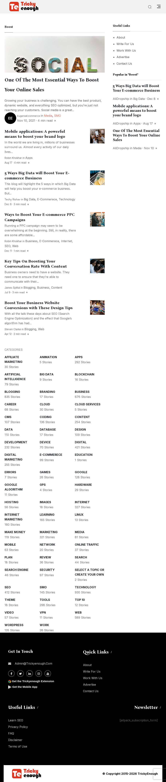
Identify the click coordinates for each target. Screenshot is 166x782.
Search (81, 557)
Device (45, 442)
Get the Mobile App (25, 686)
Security (47, 570)
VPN (43, 612)
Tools (45, 600)
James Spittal (12, 287)
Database (48, 429)
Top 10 (80, 600)
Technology (67, 199)
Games (45, 472)
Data (9, 429)
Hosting (11, 502)
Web (15, 246)
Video (9, 612)
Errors (10, 472)
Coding (46, 417)
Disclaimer (15, 740)
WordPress (14, 625)
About (120, 37)
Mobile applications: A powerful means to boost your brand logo (35, 134)
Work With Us (126, 50)
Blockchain (84, 374)
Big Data (29, 199)
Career (10, 404)
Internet (66, 241)
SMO (57, 115)
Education (83, 455)
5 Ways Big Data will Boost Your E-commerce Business (37, 175)
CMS (8, 417)
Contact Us (124, 63)
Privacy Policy (18, 727)
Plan (8, 557)
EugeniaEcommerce (28, 115)
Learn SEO (15, 720)
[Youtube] (48, 673)
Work (44, 625)
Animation (48, 357)
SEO (7, 246)
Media (48, 115)
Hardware (83, 484)
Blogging (29, 287)
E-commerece (47, 199)
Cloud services (87, 404)
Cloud (45, 404)
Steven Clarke (13, 329)
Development (16, 442)
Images (45, 502)
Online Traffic (87, 544)
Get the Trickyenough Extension (34, 681)
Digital (80, 442)
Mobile (10, 544)
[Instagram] (38, 673)
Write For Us (125, 44)
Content (56, 287)
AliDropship (121, 99)
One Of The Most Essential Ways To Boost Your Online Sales (136, 135)
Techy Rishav (12, 199)
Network (47, 544)
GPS (43, 484)
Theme (10, 600)
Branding (47, 392)
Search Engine (16, 570)
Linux (79, 514)
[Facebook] (11, 673)
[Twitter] (20, 673)
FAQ (11, 733)
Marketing (49, 532)
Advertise (122, 57)
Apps (29, 158)
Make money (15, 532)
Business (31, 241)
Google (81, 472)
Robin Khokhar (13, 157)
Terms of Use (17, 746)
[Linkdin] (29, 673)
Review (45, 557)
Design (80, 429)
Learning (47, 514)
